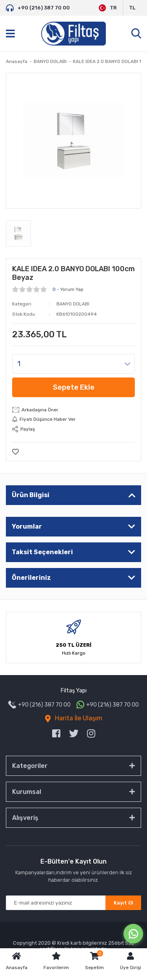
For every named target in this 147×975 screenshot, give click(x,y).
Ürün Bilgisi (30, 495)
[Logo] (73, 34)
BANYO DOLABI (72, 304)
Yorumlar (27, 526)
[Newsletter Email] (73, 902)
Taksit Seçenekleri (42, 552)
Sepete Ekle (73, 387)
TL (132, 8)
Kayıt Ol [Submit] (123, 903)
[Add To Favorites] (15, 451)
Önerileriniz (31, 577)
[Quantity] (73, 364)
